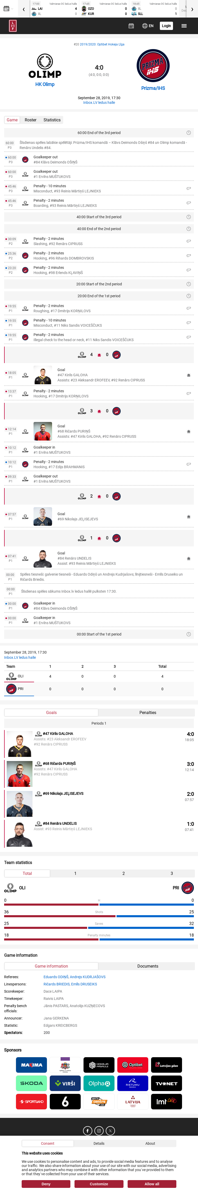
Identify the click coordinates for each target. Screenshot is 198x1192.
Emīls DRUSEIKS (84, 984)
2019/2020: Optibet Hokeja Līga (102, 44)
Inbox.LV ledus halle (99, 102)
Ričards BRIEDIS (57, 984)
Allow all (152, 1184)
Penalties (147, 712)
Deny (46, 1184)
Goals (51, 712)
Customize (99, 1184)
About (150, 1143)
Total (27, 873)
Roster (30, 119)
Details (99, 1143)
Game (12, 119)
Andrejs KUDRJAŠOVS (87, 977)
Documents (147, 966)
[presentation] (23, 9)
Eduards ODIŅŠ (56, 977)
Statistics (52, 119)
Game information (51, 966)
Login (166, 26)
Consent (47, 1143)
